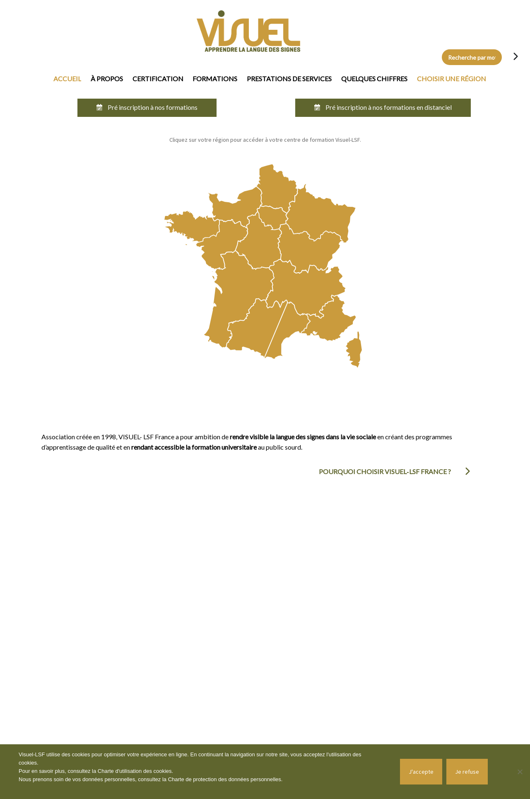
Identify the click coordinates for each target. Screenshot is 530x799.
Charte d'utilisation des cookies (135, 771)
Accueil (67, 78)
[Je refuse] (520, 772)
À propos (107, 78)
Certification (157, 78)
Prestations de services (289, 78)
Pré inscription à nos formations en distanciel (383, 107)
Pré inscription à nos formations (147, 107)
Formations (215, 78)
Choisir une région (451, 78)
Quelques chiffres (374, 78)
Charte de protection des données (209, 779)
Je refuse (467, 771)
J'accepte (421, 771)
